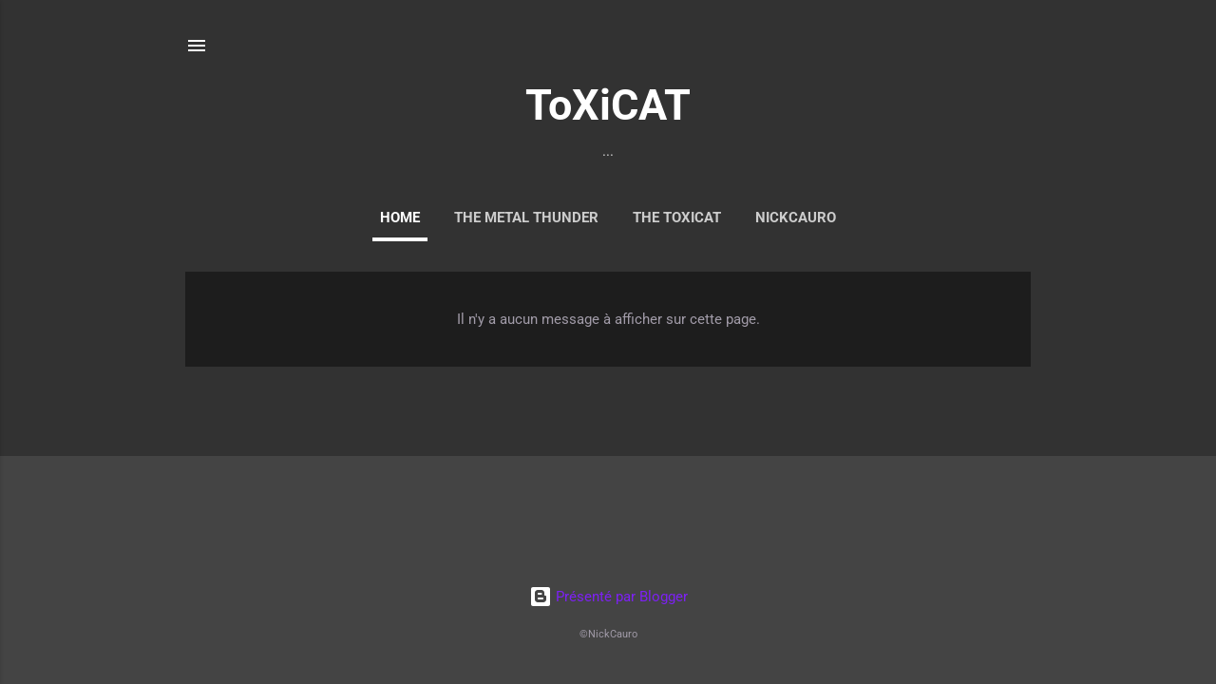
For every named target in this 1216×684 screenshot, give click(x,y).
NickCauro (795, 217)
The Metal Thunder (526, 217)
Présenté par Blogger (608, 596)
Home (400, 217)
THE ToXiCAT (677, 217)
